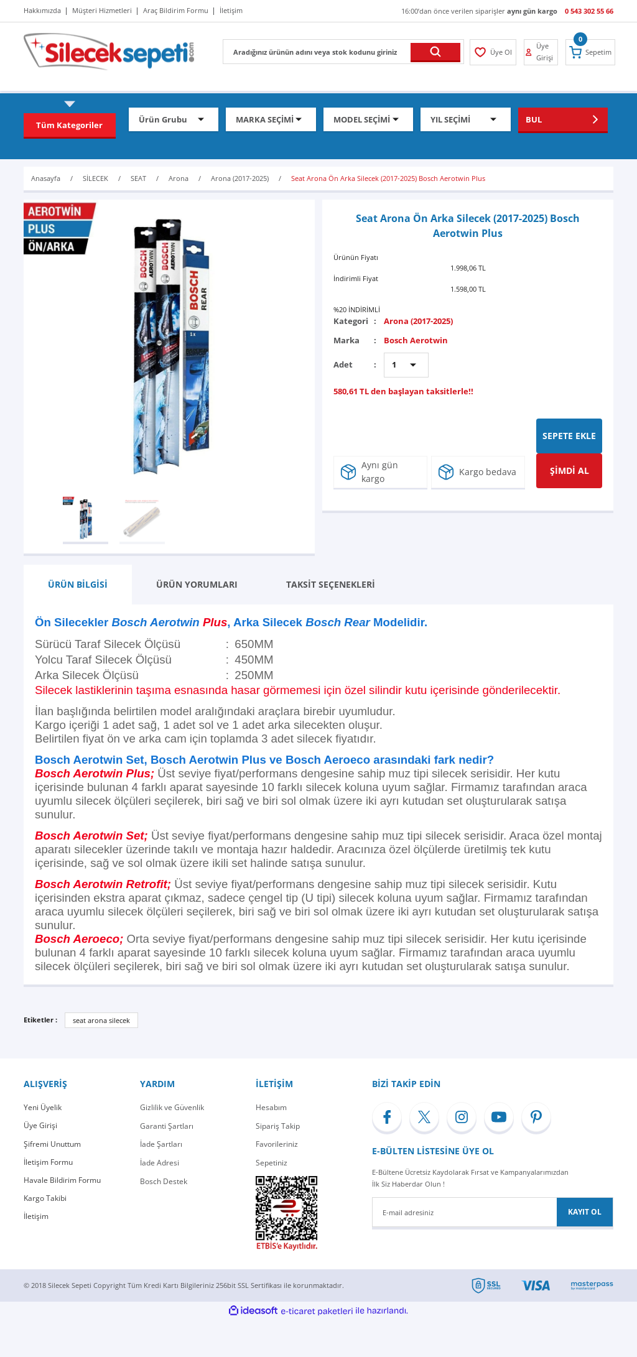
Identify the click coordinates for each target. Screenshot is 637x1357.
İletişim (36, 1218)
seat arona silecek (101, 1020)
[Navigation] (70, 125)
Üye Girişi (40, 1126)
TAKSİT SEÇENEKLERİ (330, 584)
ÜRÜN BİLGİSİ (78, 584)
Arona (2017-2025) (418, 321)
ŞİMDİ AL (569, 470)
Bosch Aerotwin (416, 340)
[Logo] (109, 50)
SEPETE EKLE (569, 436)
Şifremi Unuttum (52, 1144)
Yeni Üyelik (43, 1107)
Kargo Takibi (45, 1199)
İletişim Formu (48, 1162)
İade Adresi (159, 1162)
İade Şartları (161, 1144)
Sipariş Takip (278, 1126)
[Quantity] (406, 365)
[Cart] (590, 52)
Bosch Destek (163, 1181)
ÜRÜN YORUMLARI (197, 584)
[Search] (343, 51)
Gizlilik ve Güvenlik (172, 1107)
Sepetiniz (271, 1162)
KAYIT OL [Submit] (585, 1211)
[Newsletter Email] (492, 1212)
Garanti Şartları (166, 1126)
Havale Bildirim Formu (62, 1181)
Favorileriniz (277, 1144)
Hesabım (271, 1107)
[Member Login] (492, 52)
